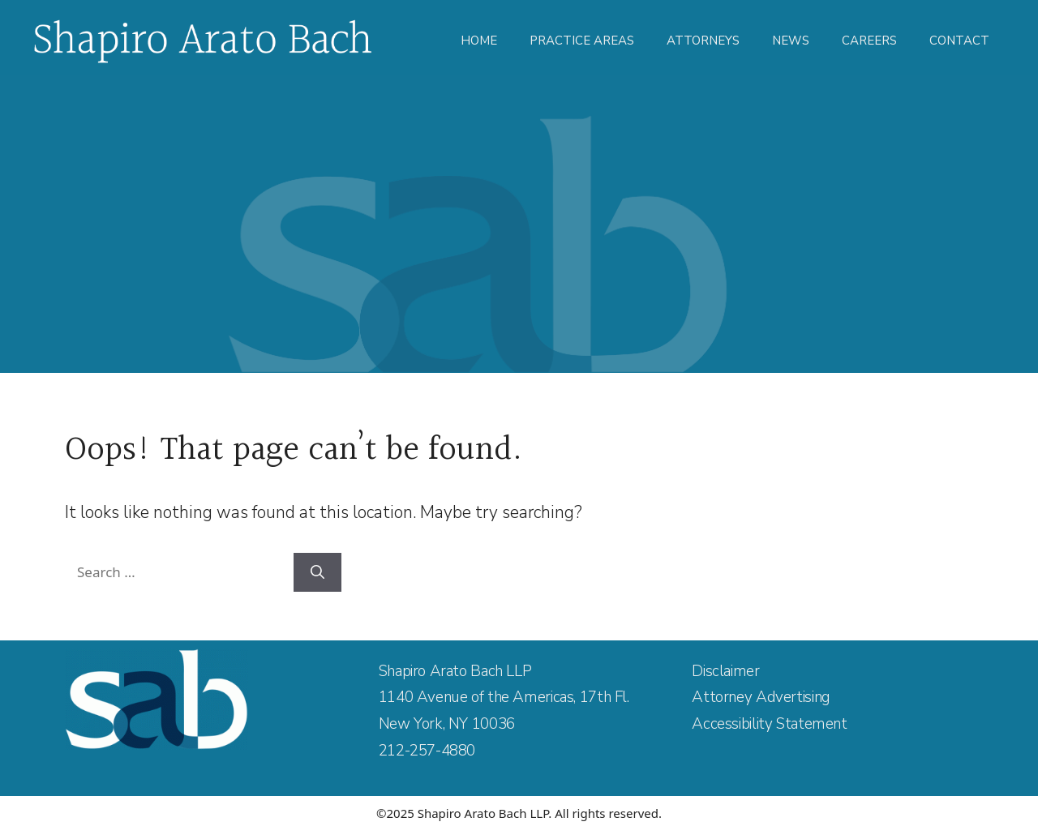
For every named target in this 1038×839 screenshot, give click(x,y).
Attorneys (703, 40)
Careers (869, 40)
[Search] (317, 572)
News (790, 40)
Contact (959, 40)
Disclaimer (725, 671)
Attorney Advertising (761, 697)
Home (479, 40)
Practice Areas (582, 40)
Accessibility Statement (769, 723)
